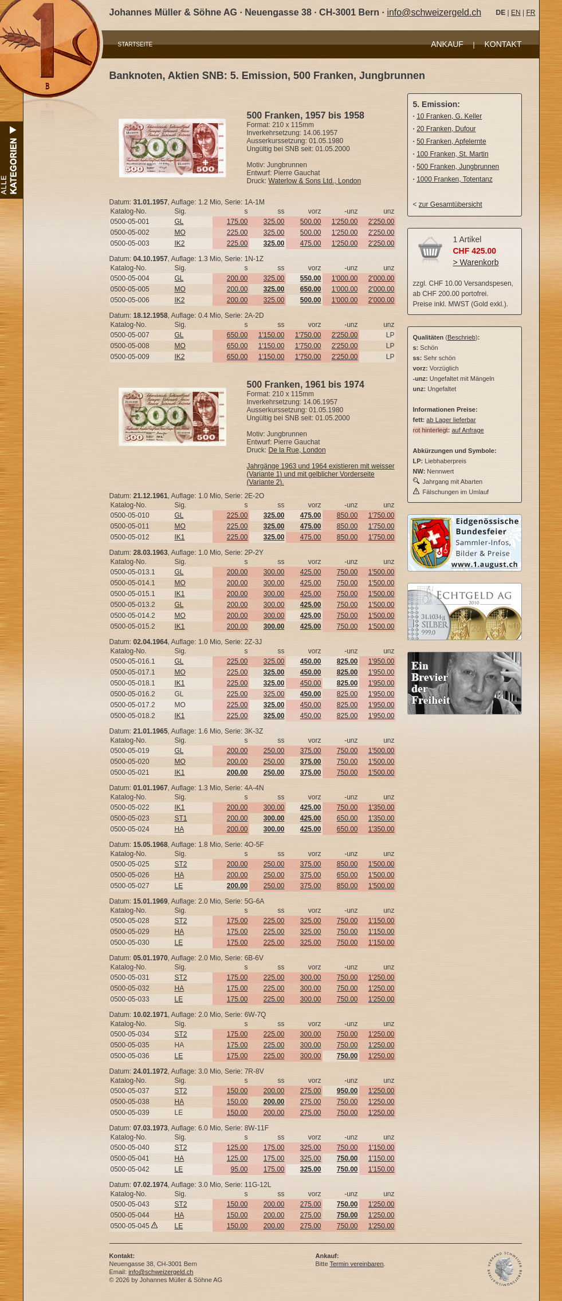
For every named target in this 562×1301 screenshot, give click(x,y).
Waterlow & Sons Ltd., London (315, 181)
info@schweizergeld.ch (434, 12)
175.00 (237, 222)
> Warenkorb (476, 262)
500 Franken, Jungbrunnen (457, 167)
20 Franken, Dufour (445, 129)
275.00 (310, 1091)
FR (530, 13)
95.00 (238, 1169)
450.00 (310, 683)
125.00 (237, 1148)
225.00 (237, 232)
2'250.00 (381, 222)
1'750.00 (308, 335)
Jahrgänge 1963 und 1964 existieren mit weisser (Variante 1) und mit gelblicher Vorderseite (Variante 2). (321, 474)
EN (516, 13)
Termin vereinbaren (356, 1263)
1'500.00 (381, 572)
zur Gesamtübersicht (450, 204)
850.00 (347, 515)
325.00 (274, 222)
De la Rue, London (297, 450)
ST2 (181, 864)
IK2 (180, 243)
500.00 (310, 222)
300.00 (274, 572)
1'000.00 (345, 278)
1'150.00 (271, 335)
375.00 (310, 751)
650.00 (237, 335)
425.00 (310, 572)
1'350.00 (381, 807)
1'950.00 (381, 661)
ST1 (181, 818)
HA (179, 829)
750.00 (347, 572)
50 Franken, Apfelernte (451, 141)
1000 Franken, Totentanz (454, 179)
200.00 (237, 278)
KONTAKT (502, 44)
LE (179, 886)
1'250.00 (345, 222)
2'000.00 (381, 278)
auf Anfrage (467, 430)
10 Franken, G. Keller (449, 116)
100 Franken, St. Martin (452, 154)
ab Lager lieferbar (450, 419)
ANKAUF (447, 44)
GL (179, 222)
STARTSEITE (135, 44)
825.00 (347, 694)
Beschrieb (461, 337)
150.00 (237, 1091)
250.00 (274, 751)
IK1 (180, 537)
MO (180, 232)
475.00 (310, 243)
